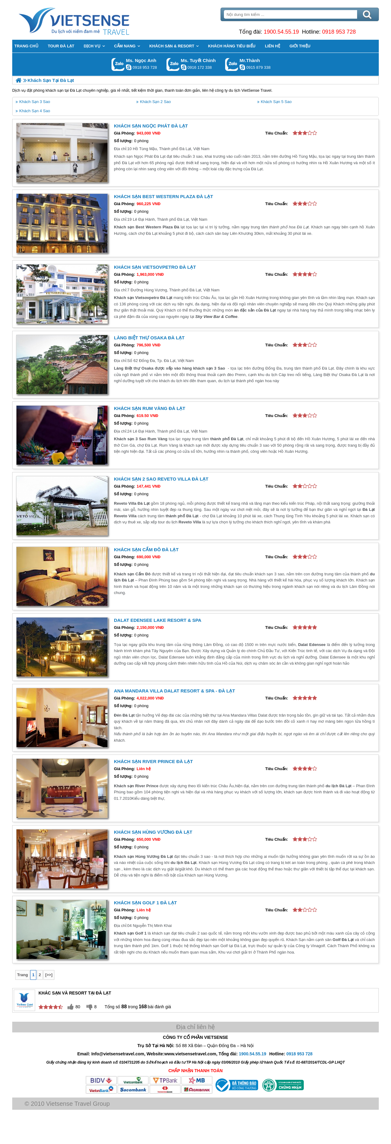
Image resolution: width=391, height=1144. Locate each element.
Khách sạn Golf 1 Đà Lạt (145, 902)
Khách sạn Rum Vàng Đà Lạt (149, 408)
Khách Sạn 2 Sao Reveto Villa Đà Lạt (161, 479)
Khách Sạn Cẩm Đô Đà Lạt (146, 549)
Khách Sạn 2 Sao (155, 101)
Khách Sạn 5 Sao (276, 101)
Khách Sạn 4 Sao (34, 111)
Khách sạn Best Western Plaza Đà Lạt (163, 196)
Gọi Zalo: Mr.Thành (232, 64)
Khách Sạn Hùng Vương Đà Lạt (153, 832)
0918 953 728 (339, 32)
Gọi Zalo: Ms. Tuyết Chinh (173, 64)
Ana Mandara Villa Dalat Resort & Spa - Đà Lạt (174, 690)
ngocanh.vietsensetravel (129, 67)
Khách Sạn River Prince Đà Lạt (153, 761)
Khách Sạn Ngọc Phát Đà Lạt (151, 125)
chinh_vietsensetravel (184, 67)
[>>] (49, 974)
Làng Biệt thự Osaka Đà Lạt (149, 337)
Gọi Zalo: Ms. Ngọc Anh (118, 64)
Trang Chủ (89, 20)
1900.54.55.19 (281, 32)
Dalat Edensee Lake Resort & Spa (157, 620)
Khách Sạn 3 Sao (34, 101)
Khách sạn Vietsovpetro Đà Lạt (155, 267)
